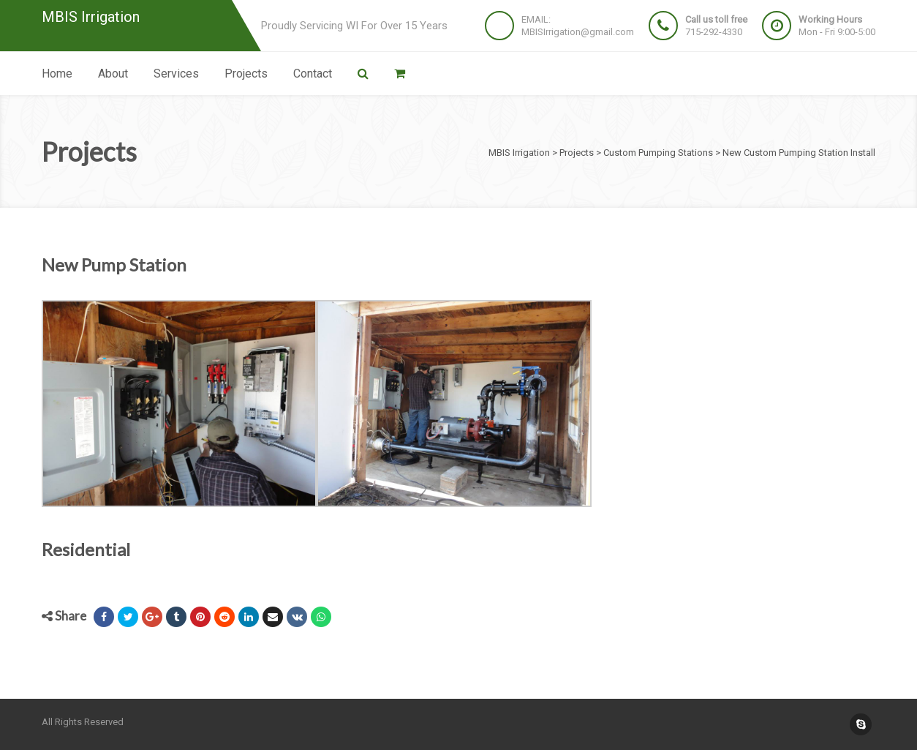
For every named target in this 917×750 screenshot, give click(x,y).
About (113, 73)
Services (176, 73)
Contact (312, 73)
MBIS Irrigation (91, 17)
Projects (246, 73)
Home (57, 73)
